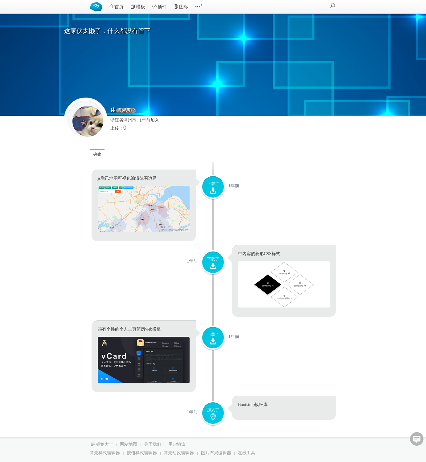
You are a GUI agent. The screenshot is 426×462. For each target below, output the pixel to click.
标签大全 (104, 444)
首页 (116, 6)
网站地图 (128, 444)
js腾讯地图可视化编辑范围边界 (127, 178)
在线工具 (246, 453)
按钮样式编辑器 (142, 453)
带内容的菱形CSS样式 (259, 253)
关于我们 (152, 444)
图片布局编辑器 (216, 453)
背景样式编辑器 (105, 453)
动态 (97, 153)
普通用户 (151, 110)
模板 (137, 6)
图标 (181, 6)
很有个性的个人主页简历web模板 (129, 329)
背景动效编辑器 (179, 453)
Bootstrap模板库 (97, 6)
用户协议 (177, 444)
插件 (159, 6)
